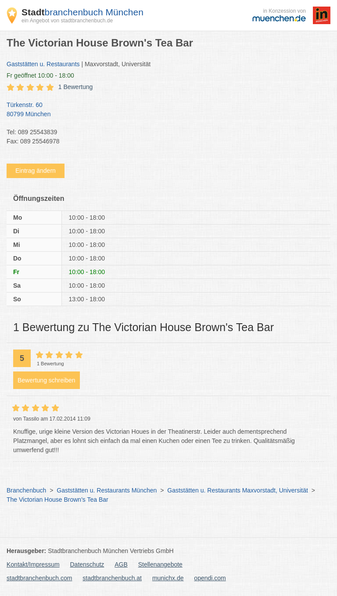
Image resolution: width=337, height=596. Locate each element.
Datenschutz (87, 564)
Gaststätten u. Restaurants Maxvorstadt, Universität (237, 490)
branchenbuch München (82, 12)
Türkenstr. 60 (164, 110)
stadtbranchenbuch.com (39, 578)
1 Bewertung (75, 86)
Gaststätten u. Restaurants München (107, 490)
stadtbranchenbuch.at (112, 578)
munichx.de (168, 578)
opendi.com (210, 578)
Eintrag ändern (35, 170)
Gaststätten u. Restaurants (43, 64)
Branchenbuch (26, 490)
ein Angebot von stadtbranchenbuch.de (67, 21)
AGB (121, 564)
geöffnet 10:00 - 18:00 (40, 75)
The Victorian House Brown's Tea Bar (57, 499)
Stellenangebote (160, 564)
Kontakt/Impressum (33, 564)
